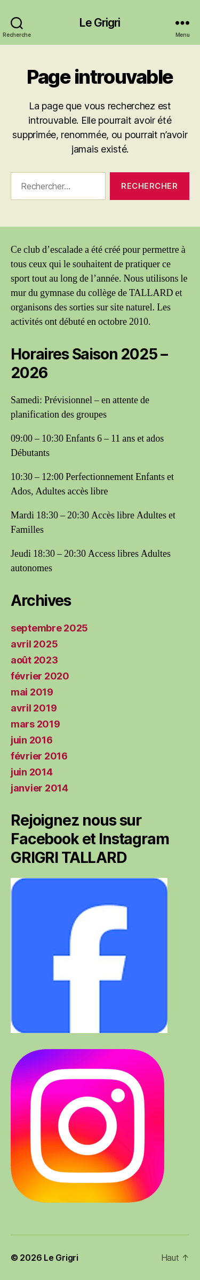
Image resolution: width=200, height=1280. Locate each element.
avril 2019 (34, 708)
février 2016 (39, 756)
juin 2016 (32, 740)
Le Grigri (99, 22)
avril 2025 (34, 644)
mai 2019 (32, 692)
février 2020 (40, 676)
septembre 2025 (49, 628)
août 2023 (34, 660)
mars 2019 (35, 724)
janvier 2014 (39, 788)
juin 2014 (32, 772)
